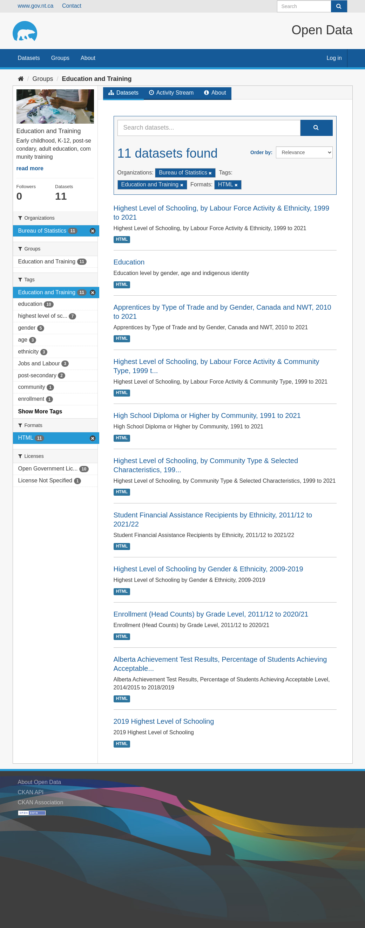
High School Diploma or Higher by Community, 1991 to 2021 (207, 415)
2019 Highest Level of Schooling (164, 721)
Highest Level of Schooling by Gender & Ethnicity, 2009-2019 (208, 569)
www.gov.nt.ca (36, 6)
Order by (260, 152)
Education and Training (97, 78)
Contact (71, 6)
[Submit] (339, 6)
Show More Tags (40, 411)
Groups (60, 58)
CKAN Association (40, 802)
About (88, 58)
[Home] (21, 78)
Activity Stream (171, 93)
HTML (122, 239)
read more (29, 168)
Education (129, 262)
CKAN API (31, 792)
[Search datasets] (312, 6)
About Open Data (39, 782)
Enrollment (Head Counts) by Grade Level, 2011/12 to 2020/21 (211, 614)
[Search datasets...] (208, 128)
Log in (334, 58)
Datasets (29, 58)
